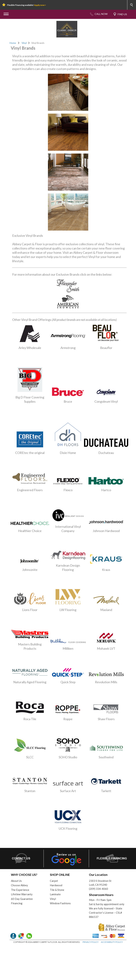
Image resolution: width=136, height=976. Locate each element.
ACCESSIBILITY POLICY (112, 942)
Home (13, 43)
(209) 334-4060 (98, 888)
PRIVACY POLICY (91, 942)
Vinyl (24, 43)
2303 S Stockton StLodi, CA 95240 (100, 882)
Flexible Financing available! (26, 5)
